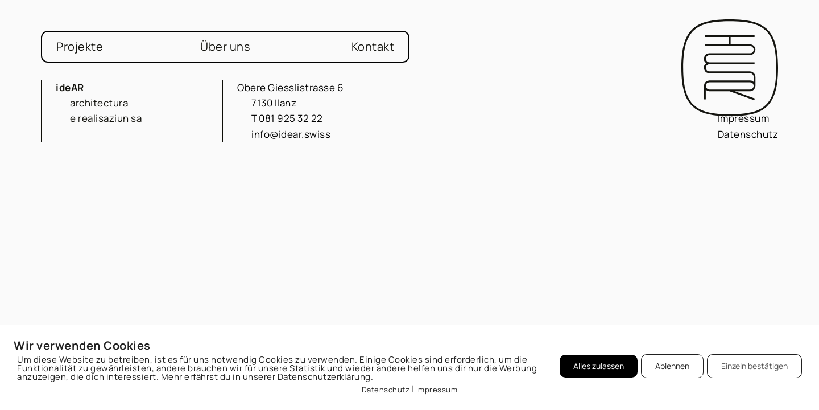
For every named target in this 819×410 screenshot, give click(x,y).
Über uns (225, 46)
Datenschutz (748, 134)
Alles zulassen (598, 365)
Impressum (744, 118)
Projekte (79, 46)
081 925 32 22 (291, 118)
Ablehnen (672, 365)
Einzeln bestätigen (754, 365)
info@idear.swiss (290, 134)
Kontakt (373, 46)
